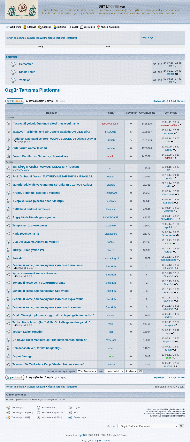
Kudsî (111, 250)
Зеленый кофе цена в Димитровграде (38, 282)
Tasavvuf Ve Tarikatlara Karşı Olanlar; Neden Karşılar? (48, 364)
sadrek (111, 184)
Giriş (40, 46)
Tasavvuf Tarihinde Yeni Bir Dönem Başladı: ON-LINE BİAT (51, 131)
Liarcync (111, 209)
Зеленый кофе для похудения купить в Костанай (46, 307)
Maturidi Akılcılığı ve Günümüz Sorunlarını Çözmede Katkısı (52, 184)
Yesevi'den (89, 27)
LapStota (111, 201)
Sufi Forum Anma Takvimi (29, 148)
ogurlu (110, 176)
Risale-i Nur (27, 72)
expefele (111, 225)
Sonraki (181, 101)
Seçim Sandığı (22, 356)
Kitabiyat (31, 27)
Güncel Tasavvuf (36, 38)
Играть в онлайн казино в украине (36, 192)
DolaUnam (111, 192)
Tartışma (61, 27)
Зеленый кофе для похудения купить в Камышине (47, 265)
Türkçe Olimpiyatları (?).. (28, 250)
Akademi (46, 27)
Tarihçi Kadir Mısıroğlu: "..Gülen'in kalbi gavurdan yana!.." (51, 322)
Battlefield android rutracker (31, 209)
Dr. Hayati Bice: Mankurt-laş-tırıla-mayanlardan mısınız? (49, 339)
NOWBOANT (110, 217)
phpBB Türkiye (102, 440)
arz (170, 65)
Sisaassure (110, 233)
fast (111, 331)
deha (111, 356)
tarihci (170, 73)
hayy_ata (111, 340)
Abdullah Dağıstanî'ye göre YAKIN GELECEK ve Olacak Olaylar (54, 138)
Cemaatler (26, 64)
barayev (168, 325)
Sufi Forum (15, 27)
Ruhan (168, 243)
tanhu (111, 241)
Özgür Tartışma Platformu (62, 38)
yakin (168, 186)
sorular (168, 251)
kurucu (111, 140)
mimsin (111, 364)
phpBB (81, 435)
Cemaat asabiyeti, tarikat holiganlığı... (37, 348)
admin (110, 156)
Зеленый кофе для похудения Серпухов (40, 290)
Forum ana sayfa (15, 386)
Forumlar (11, 56)
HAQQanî (110, 131)
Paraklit (17, 258)
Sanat (75, 27)
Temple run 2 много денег (29, 225)
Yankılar (24, 80)
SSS (108, 46)
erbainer (168, 133)
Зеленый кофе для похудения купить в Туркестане (47, 299)
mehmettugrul (111, 258)
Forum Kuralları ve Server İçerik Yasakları (40, 156)
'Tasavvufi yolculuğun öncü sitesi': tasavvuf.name (45, 123)
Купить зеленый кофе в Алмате (34, 273)
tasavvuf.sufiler (110, 123)
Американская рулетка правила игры (38, 201)
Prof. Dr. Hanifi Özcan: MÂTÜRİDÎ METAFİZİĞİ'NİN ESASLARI (53, 176)
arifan (111, 348)
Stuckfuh (111, 266)
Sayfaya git (159, 101)
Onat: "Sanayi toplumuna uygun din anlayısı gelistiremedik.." (53, 315)
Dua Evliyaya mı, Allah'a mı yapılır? (35, 241)
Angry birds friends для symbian (34, 217)
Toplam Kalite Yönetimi (27, 331)
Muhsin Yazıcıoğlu (110, 27)
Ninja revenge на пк (25, 233)
